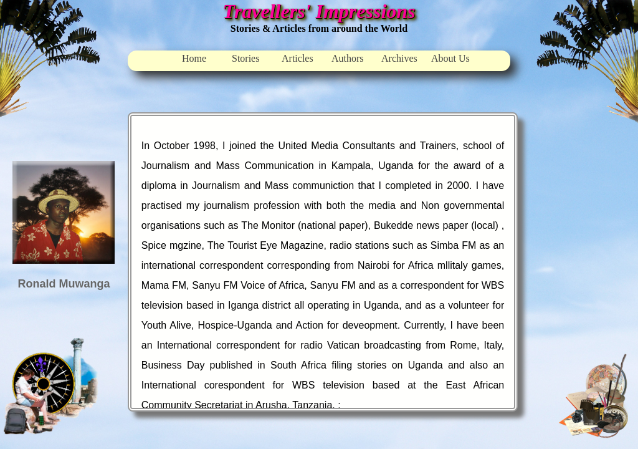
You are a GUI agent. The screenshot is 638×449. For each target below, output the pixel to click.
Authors (347, 58)
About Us (450, 58)
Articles (297, 58)
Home (194, 58)
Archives (399, 58)
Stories (245, 58)
